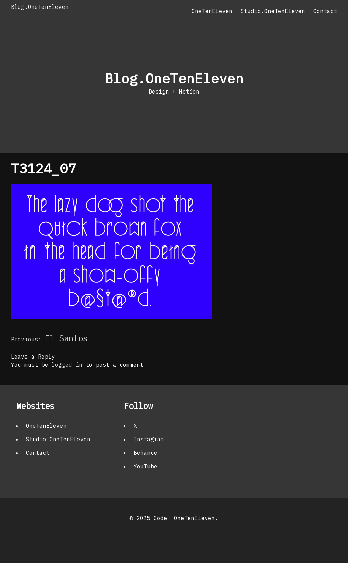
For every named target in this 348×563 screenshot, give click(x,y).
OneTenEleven (212, 10)
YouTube (145, 466)
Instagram (149, 439)
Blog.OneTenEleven (40, 6)
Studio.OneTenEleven (273, 10)
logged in (67, 364)
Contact (325, 10)
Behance (145, 452)
